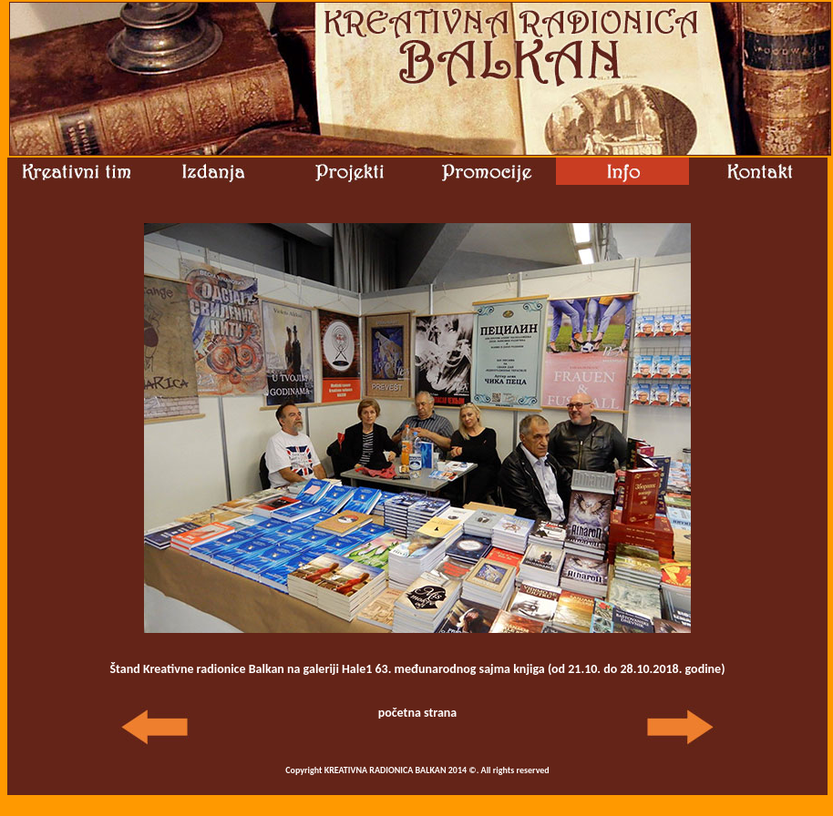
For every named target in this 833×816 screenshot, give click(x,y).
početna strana (418, 712)
